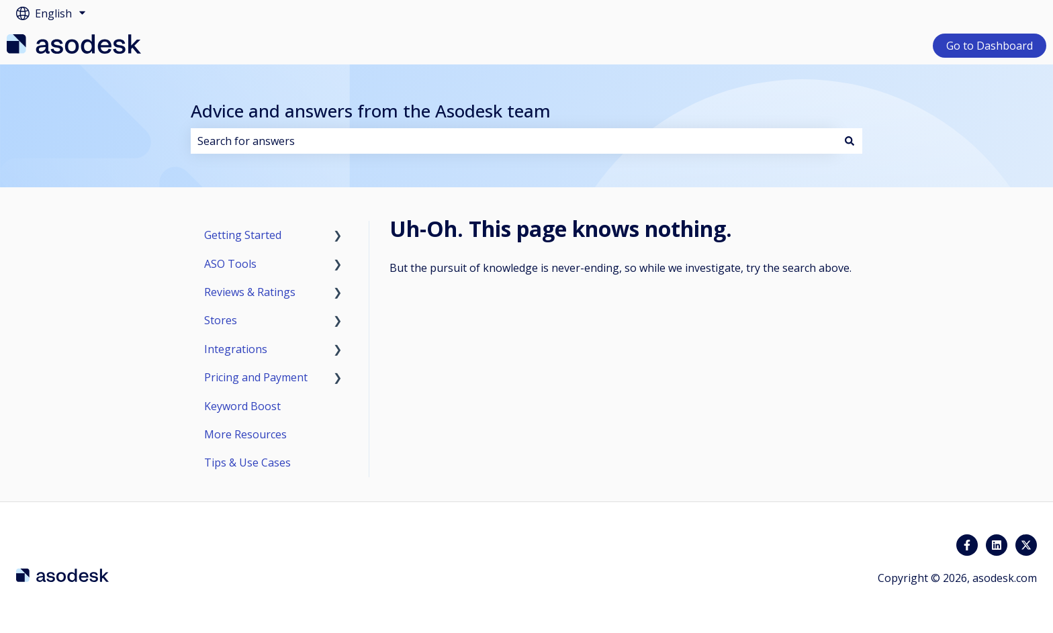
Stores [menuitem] (220, 320)
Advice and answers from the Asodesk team (371, 111)
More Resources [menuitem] (245, 434)
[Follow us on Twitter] (1026, 545)
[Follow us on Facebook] (967, 545)
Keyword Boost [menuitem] (242, 406)
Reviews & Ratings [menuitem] (249, 292)
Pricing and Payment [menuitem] (256, 377)
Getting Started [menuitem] (242, 235)
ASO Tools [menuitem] (230, 263)
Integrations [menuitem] (235, 349)
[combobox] (514, 141)
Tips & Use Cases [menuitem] (247, 462)
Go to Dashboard (989, 45)
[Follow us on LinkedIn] (996, 545)
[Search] (849, 141)
